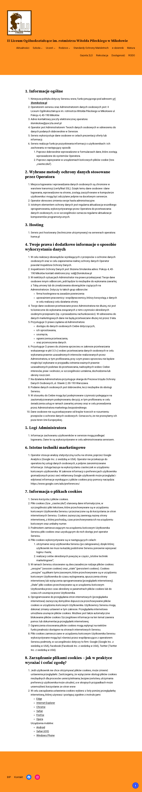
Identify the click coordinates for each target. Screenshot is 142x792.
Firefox (40, 715)
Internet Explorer (45, 702)
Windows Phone (45, 735)
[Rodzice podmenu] (69, 48)
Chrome (40, 706)
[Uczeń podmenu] (54, 48)
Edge (39, 698)
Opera (39, 719)
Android (40, 727)
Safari (39, 711)
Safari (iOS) (42, 731)
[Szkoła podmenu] (41, 48)
